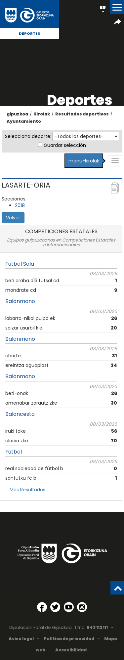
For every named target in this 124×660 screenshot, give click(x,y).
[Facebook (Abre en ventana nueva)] (42, 607)
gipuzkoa (17, 114)
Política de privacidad (69, 638)
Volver (13, 217)
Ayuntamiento (24, 121)
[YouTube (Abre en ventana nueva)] (69, 607)
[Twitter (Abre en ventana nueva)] (55, 607)
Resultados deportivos (82, 114)
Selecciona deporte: (28, 136)
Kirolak (41, 114)
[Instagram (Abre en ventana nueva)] (82, 607)
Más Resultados (27, 489)
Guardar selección (65, 145)
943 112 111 (97, 627)
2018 (20, 205)
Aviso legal (21, 638)
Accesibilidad (71, 650)
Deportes (29, 33)
